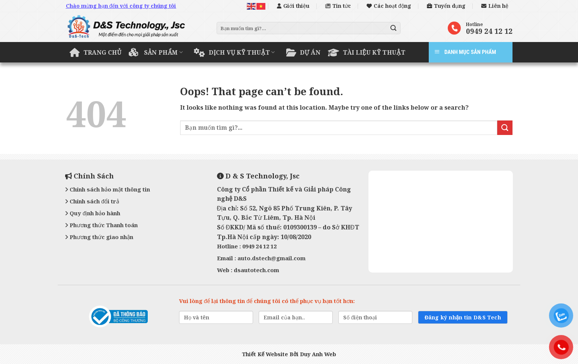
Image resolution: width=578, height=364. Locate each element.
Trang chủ (96, 52)
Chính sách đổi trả (92, 201)
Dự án (303, 52)
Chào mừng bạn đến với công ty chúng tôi (121, 5)
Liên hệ (494, 5)
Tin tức (338, 5)
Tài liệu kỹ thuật (366, 52)
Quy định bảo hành (92, 213)
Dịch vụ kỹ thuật (234, 52)
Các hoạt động (389, 5)
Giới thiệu (293, 5)
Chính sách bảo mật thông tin (107, 189)
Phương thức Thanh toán (101, 225)
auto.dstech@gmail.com (271, 258)
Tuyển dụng (446, 5)
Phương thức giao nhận (99, 237)
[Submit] (393, 28)
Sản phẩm (156, 52)
